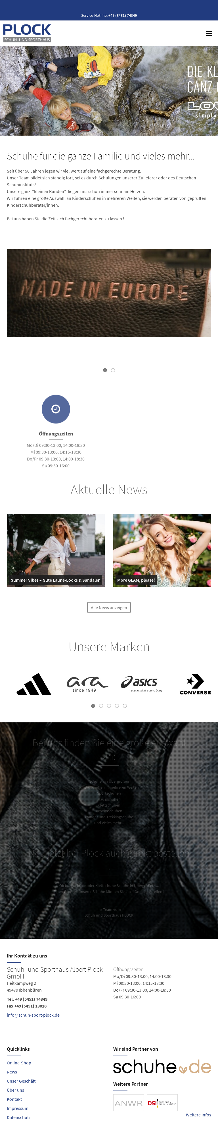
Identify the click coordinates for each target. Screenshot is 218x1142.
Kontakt (14, 1099)
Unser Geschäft (21, 1081)
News (12, 1072)
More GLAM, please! (136, 581)
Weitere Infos (198, 1115)
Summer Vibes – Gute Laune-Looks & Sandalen (55, 581)
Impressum (17, 1108)
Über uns (15, 1090)
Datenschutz (19, 1117)
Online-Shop (19, 1063)
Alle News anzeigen (109, 610)
